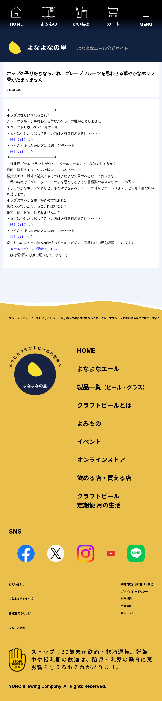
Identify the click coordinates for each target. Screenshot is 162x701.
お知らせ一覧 (55, 318)
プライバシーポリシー (134, 591)
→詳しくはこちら (20, 139)
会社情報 (126, 606)
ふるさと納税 (17, 627)
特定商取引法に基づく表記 (137, 584)
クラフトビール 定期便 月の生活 (99, 500)
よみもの (89, 423)
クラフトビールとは (104, 405)
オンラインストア (33, 318)
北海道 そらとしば (20, 613)
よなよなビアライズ (21, 598)
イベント (89, 441)
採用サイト (127, 613)
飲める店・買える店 (104, 477)
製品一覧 (112, 386)
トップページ (11, 318)
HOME (86, 350)
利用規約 (126, 598)
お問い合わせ (17, 584)
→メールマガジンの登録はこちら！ (34, 249)
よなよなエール (98, 368)
